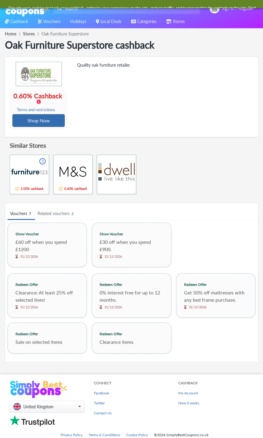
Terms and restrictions (36, 110)
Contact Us (103, 413)
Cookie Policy (137, 435)
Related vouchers (56, 214)
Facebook (101, 393)
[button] (47, 407)
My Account (188, 393)
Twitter (99, 403)
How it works (188, 403)
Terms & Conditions (104, 435)
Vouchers (21, 214)
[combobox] (125, 9)
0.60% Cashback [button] (38, 102)
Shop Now (39, 121)
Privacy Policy (72, 435)
